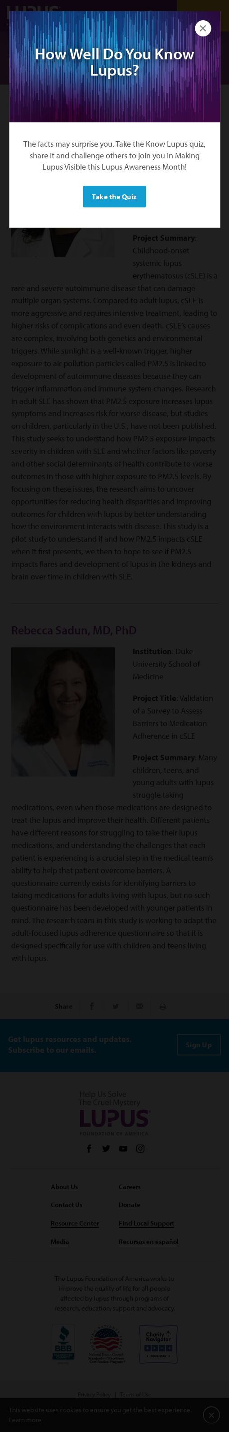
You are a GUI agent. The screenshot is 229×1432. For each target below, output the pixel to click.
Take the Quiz (114, 196)
